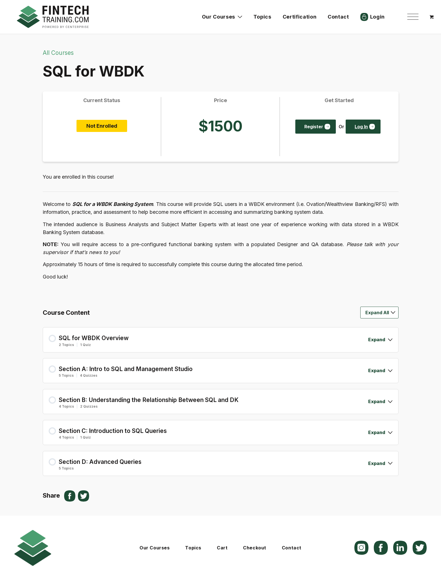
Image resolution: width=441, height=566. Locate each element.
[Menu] (413, 17)
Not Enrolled (101, 126)
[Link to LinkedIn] (400, 548)
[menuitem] (413, 17)
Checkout (254, 548)
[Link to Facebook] (381, 548)
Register (313, 126)
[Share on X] (83, 496)
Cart (222, 548)
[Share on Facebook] (69, 496)
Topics (193, 548)
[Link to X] (420, 548)
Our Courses (155, 548)
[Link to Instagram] (361, 548)
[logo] (53, 17)
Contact (292, 548)
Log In (361, 126)
